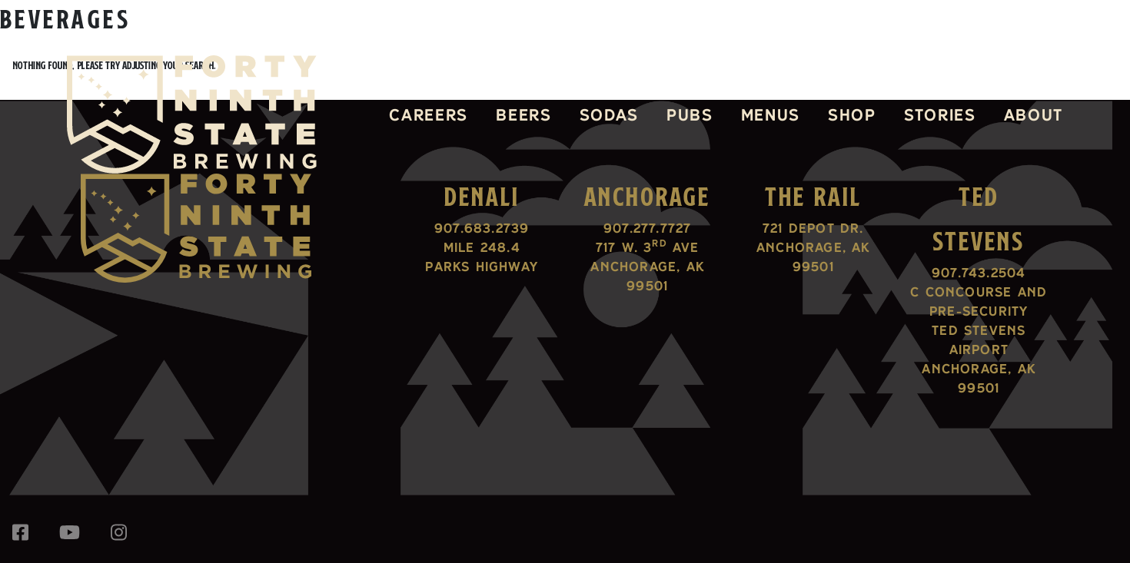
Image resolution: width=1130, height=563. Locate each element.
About (1033, 114)
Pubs (689, 114)
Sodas (609, 114)
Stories (940, 114)
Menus (770, 114)
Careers (428, 114)
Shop (852, 114)
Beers (523, 114)
